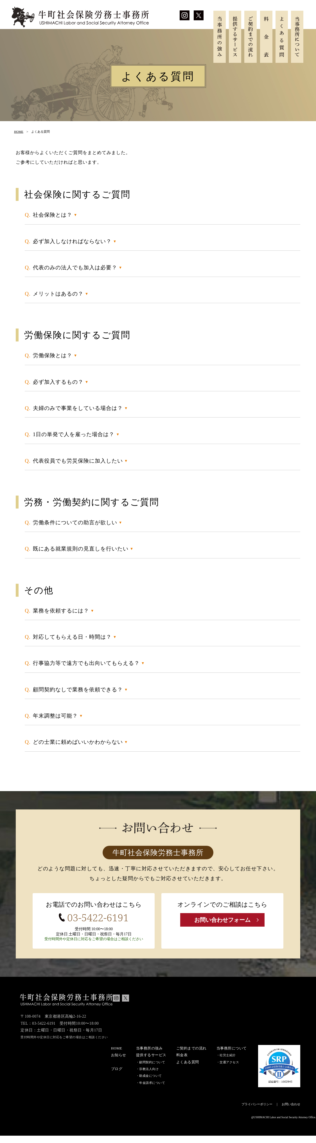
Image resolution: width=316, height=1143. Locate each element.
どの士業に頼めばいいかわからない (78, 742)
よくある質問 (282, 37)
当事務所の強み (219, 37)
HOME (18, 131)
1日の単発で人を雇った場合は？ (74, 434)
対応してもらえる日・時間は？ (72, 637)
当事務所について (297, 37)
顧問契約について (152, 1069)
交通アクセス (229, 1069)
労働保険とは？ (52, 355)
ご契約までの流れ (250, 37)
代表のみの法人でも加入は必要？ (75, 267)
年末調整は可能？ (55, 716)
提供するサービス (235, 37)
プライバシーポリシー (256, 1111)
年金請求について (152, 1089)
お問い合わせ (291, 1111)
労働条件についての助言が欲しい (75, 522)
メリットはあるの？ (58, 294)
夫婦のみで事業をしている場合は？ (78, 408)
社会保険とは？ (52, 215)
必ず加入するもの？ (58, 382)
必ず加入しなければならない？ (72, 241)
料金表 (266, 37)
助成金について (150, 1083)
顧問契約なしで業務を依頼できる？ (78, 690)
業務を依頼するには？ (61, 611)
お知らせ (118, 1062)
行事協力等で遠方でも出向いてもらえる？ (86, 663)
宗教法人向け (149, 1076)
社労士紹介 (228, 1062)
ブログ (117, 1076)
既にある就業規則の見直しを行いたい (80, 549)
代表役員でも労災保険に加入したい (78, 461)
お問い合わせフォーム (222, 920)
